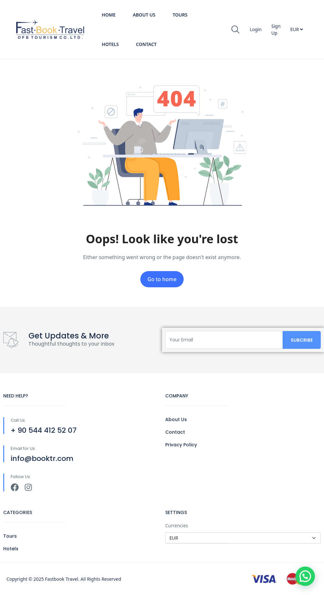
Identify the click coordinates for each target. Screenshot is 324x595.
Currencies (176, 525)
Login (256, 29)
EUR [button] (296, 29)
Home (108, 15)
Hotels (110, 44)
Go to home (162, 279)
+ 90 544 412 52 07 (44, 430)
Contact (146, 44)
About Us (144, 15)
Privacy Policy (181, 444)
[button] (305, 576)
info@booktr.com (42, 458)
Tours (180, 15)
